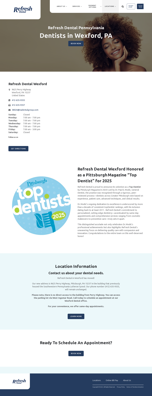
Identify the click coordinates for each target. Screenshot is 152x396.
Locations (109, 6)
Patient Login (131, 6)
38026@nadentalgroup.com (25, 110)
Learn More (76, 316)
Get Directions (18, 149)
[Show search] (123, 6)
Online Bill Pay (112, 380)
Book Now (140, 6)
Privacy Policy (121, 387)
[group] (41, 206)
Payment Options (92, 6)
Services (76, 6)
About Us (61, 6)
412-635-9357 (18, 105)
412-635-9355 (18, 100)
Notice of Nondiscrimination (135, 387)
